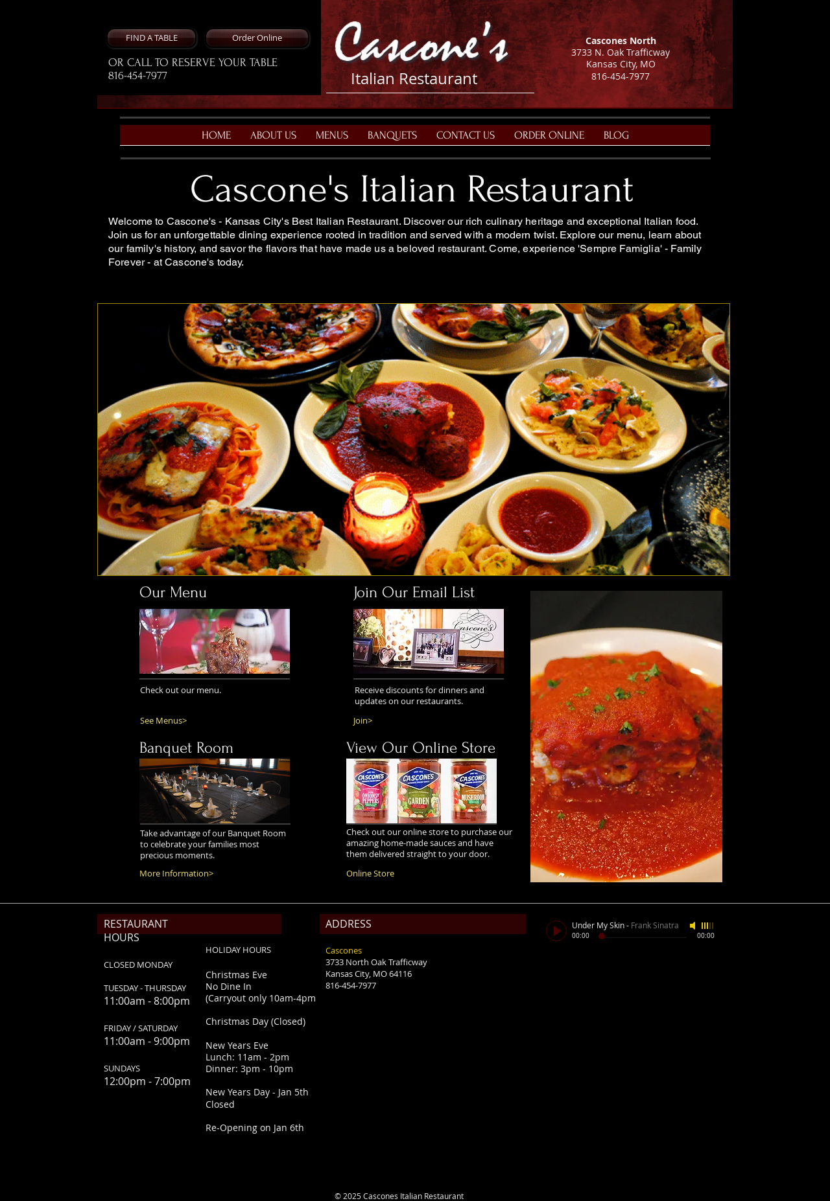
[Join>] (392, 721)
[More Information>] (188, 873)
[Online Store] (384, 873)
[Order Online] (257, 38)
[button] (151, 38)
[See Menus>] (170, 721)
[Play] (556, 930)
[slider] (708, 925)
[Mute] (693, 925)
